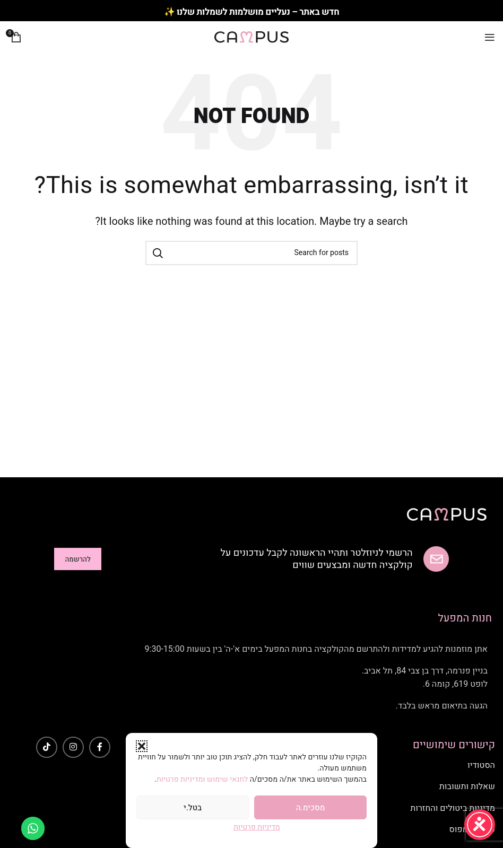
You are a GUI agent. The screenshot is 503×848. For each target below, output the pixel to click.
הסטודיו (481, 765)
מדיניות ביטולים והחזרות (452, 808)
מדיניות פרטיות (256, 827)
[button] (141, 746)
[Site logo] (251, 37)
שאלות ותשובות (467, 786)
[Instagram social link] (73, 747)
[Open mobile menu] (489, 37)
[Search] (251, 253)
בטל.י (193, 808)
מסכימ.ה (310, 808)
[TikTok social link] (46, 747)
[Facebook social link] (99, 747)
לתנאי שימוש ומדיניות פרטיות (203, 779)
